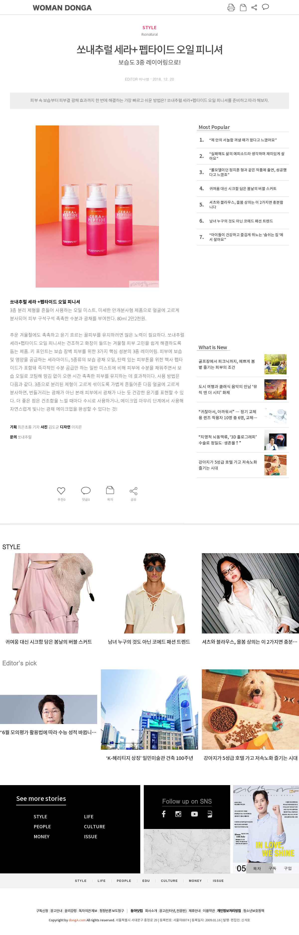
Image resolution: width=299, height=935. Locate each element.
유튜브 (194, 814)
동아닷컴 (137, 911)
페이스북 (163, 814)
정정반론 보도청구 (111, 911)
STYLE (149, 27)
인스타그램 (178, 814)
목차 (257, 868)
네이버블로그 (210, 814)
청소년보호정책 (253, 911)
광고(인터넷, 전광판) (172, 911)
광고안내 (56, 911)
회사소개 (151, 911)
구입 (288, 868)
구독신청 (42, 911)
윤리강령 (70, 911)
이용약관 (209, 911)
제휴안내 (195, 911)
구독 (272, 868)
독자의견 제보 (88, 911)
